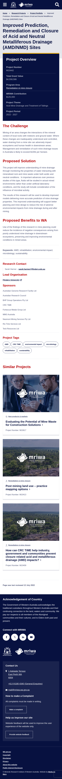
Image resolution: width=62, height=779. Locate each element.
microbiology (51, 344)
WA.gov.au (7, 752)
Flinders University (11, 280)
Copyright (6, 755)
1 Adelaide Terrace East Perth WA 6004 (17, 674)
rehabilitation (10, 350)
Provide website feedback (19, 734)
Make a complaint (16, 710)
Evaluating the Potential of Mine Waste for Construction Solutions (31, 423)
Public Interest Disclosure (13, 768)
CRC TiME (17, 344)
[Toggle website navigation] (5, 4)
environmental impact (33, 344)
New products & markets (18, 416)
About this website (10, 765)
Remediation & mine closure (19, 88)
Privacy (6, 761)
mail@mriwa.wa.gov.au (19, 690)
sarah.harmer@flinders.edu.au (31, 269)
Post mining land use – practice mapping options (26, 487)
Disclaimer (7, 758)
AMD (6, 344)
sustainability (24, 350)
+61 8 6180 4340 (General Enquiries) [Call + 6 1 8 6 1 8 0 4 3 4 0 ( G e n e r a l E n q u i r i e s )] (25, 684)
